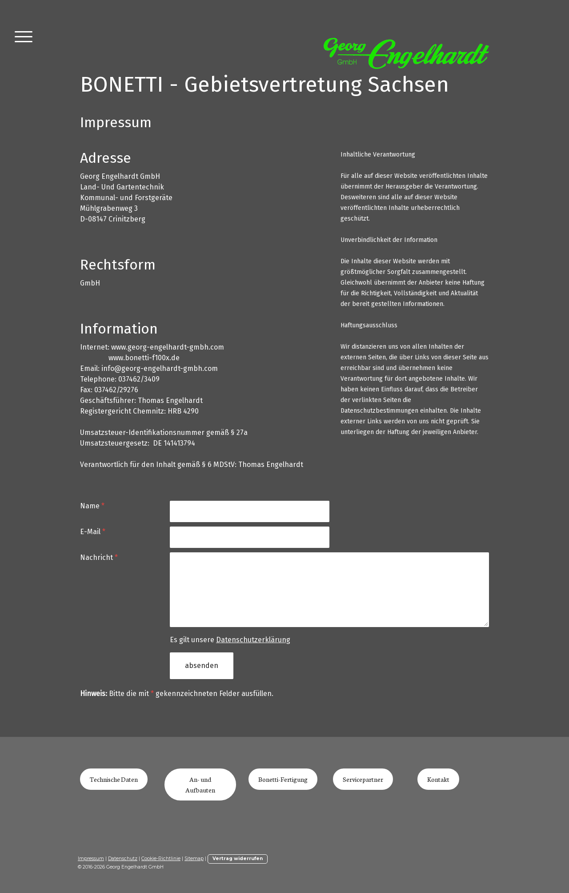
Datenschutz (122, 858)
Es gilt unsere (230, 640)
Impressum (91, 858)
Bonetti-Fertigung (283, 779)
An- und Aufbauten (200, 784)
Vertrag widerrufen (237, 858)
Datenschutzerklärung (253, 640)
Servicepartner (363, 779)
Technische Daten (114, 779)
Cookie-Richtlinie (160, 858)
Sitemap (194, 858)
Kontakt (438, 779)
